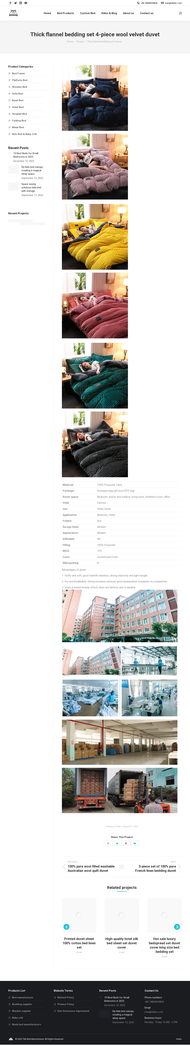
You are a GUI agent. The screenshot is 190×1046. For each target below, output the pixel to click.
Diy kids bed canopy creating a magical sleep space (32, 170)
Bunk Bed (17, 100)
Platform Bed (19, 80)
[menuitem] (47, 13)
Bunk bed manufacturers (26, 1024)
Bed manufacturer (22, 997)
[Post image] (9, 153)
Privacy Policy (65, 1004)
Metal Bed (18, 127)
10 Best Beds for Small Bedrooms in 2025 (25, 155)
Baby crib (17, 1017)
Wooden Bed (19, 86)
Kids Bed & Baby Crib (24, 134)
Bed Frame (18, 73)
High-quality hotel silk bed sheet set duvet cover (121, 943)
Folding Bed (19, 120)
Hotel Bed (18, 107)
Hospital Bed (19, 113)
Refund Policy (65, 997)
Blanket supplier (21, 1011)
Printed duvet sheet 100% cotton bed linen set (79, 943)
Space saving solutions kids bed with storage (31, 187)
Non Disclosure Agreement (73, 1011)
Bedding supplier (22, 1004)
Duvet (118, 826)
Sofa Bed (17, 93)
